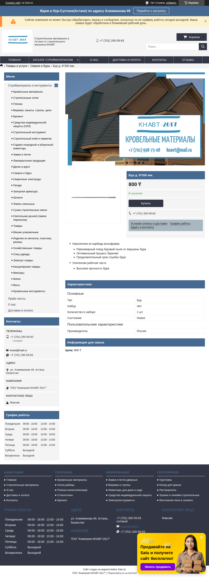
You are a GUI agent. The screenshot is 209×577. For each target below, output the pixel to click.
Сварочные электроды (27, 179)
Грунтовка (165, 479)
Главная (14, 59)
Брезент (18, 116)
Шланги (18, 197)
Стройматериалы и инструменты (30, 85)
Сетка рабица (65, 484)
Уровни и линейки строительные (179, 495)
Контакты (159, 59)
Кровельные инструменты (29, 291)
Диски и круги (21, 166)
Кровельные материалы (28, 91)
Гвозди (17, 185)
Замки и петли (22, 154)
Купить (146, 203)
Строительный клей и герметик (32, 138)
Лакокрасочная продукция (29, 160)
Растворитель (167, 490)
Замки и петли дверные (122, 479)
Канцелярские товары (26, 266)
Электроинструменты (121, 500)
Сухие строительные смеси (30, 210)
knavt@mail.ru (18, 350)
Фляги (17, 278)
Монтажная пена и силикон (176, 500)
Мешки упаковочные (25, 232)
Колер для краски (170, 484)
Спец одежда (21, 254)
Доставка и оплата (127, 59)
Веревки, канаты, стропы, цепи (32, 110)
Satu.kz (122, 569)
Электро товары (23, 260)
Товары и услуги (16, 66)
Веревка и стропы (119, 484)
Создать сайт (13, 2)
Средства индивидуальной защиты (130, 495)
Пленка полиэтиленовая (72, 490)
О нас (94, 59)
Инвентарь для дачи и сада (125, 490)
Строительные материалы (22, 484)
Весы (16, 285)
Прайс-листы (17, 298)
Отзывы (188, 59)
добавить (171, 2)
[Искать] (203, 46)
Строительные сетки (26, 97)
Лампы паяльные (23, 203)
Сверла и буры (40, 66)
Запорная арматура (25, 191)
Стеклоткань (65, 495)
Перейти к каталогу (151, 11)
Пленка (17, 103)
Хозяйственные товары (27, 248)
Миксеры (18, 272)
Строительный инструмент (29, 132)
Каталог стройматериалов (53, 59)
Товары (17, 225)
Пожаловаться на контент (122, 573)
